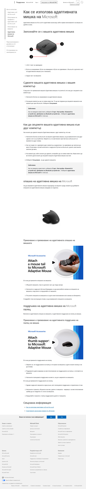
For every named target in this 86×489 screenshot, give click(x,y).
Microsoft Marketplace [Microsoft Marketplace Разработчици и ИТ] (35, 464)
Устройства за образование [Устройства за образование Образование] (64, 428)
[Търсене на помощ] (77, 2)
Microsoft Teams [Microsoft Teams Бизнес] (5, 472)
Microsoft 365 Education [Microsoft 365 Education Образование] (63, 434)
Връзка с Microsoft (15, 485)
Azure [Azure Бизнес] (3, 458)
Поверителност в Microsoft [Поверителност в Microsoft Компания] (64, 456)
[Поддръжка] (20, 2)
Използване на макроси (12, 28)
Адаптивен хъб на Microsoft (12, 13)
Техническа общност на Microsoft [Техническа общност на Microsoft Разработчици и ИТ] (37, 461)
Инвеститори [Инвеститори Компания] (61, 458)
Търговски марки (46, 485)
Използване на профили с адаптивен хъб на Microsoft (12, 20)
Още (36, 2)
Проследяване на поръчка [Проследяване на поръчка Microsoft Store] (35, 434)
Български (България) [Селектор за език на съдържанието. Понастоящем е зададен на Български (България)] (9, 477)
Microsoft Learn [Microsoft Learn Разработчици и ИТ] (33, 456)
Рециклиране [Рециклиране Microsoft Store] (33, 437)
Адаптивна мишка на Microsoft (11, 34)
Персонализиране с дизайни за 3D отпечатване (13, 44)
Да (51, 417)
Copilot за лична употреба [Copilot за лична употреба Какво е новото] (7, 428)
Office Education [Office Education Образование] (61, 437)
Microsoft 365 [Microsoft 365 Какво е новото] (5, 431)
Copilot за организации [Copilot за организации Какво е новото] (7, 426)
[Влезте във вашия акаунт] (82, 2)
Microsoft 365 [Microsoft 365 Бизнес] (5, 464)
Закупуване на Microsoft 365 (49, 2)
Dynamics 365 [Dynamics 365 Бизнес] (5, 461)
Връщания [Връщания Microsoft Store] (32, 431)
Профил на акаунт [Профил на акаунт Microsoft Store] (34, 426)
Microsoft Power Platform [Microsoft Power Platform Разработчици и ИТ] (35, 467)
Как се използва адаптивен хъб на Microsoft (40, 407)
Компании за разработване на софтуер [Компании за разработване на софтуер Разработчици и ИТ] (38, 469)
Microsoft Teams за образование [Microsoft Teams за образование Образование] (65, 431)
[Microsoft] (8, 2)
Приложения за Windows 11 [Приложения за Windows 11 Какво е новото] (8, 434)
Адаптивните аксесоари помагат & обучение (40, 411)
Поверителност (25, 485)
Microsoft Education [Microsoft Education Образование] (62, 426)
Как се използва (12, 9)
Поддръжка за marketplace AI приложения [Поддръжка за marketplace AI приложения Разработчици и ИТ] (39, 458)
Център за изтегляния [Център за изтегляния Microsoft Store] (35, 428)
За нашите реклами (56, 485)
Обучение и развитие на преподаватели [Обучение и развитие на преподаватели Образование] (66, 439)
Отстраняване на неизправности (12, 51)
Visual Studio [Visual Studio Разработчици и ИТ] (33, 472)
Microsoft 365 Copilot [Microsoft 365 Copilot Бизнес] (6, 469)
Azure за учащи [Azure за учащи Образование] (61, 445)
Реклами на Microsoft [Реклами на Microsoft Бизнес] (6, 467)
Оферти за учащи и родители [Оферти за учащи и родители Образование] (64, 442)
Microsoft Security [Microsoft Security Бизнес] (6, 456)
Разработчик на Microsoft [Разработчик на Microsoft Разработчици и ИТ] (35, 453)
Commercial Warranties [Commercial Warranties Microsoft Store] (35, 439)
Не (62, 417)
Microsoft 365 (29, 2)
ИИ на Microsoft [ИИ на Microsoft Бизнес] (5, 453)
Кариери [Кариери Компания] (60, 453)
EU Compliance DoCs (67, 485)
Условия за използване (36, 485)
